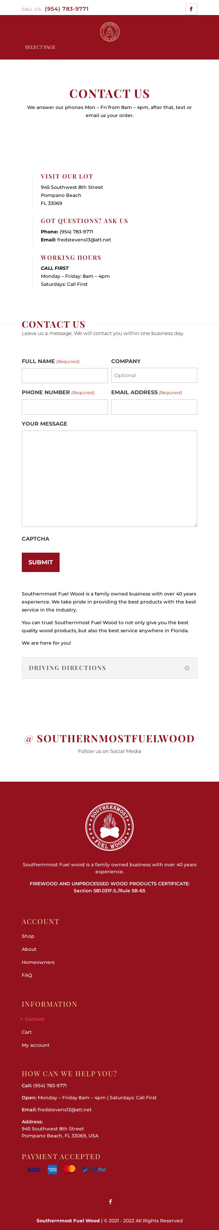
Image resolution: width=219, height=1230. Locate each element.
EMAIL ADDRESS (146, 393)
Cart (27, 1032)
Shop (28, 936)
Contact (35, 1019)
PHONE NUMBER (58, 393)
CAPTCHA (35, 539)
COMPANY (126, 361)
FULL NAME (50, 362)
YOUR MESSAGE (44, 424)
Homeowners (38, 962)
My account (36, 1045)
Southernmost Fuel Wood (68, 1221)
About (29, 949)
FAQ (27, 975)
